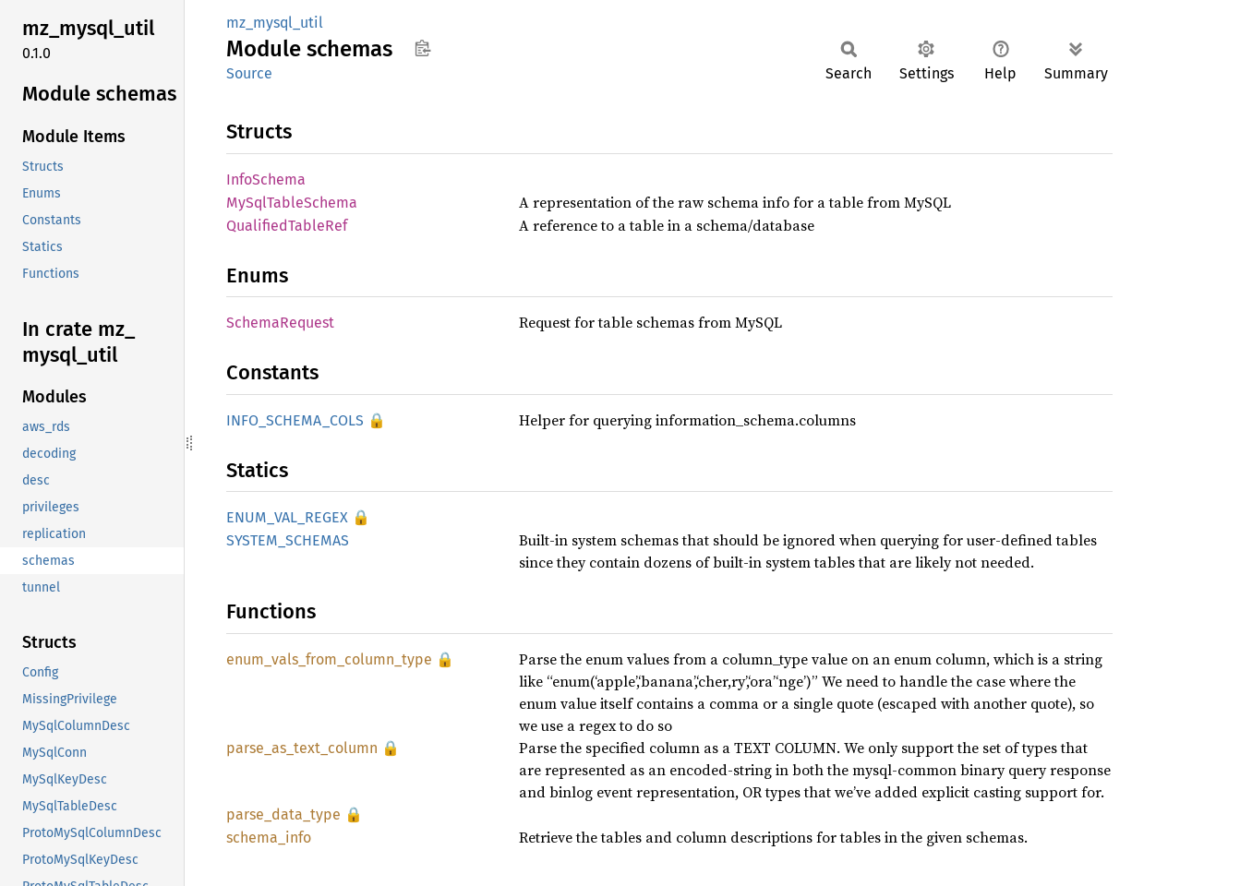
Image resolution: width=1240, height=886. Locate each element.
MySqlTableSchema (291, 202)
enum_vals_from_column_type (329, 659)
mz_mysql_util (274, 22)
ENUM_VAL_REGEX (287, 517)
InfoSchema (266, 179)
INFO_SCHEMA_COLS (295, 420)
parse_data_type (283, 814)
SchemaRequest (280, 322)
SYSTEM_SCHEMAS (287, 540)
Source (249, 73)
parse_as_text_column (302, 748)
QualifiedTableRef (286, 225)
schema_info (268, 837)
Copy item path (422, 48)
